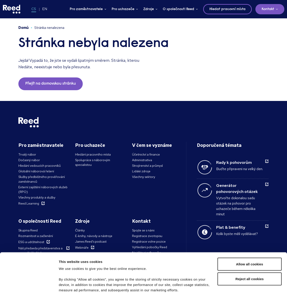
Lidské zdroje (141, 171)
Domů (23, 27)
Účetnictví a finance (146, 154)
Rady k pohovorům (234, 162)
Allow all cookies (249, 234)
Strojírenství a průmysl (147, 166)
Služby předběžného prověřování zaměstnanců (41, 179)
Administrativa (142, 160)
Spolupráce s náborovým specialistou (92, 162)
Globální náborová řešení (36, 171)
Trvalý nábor (27, 154)
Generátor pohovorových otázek (237, 188)
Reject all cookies (249, 249)
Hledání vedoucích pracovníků (39, 166)
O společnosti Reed (178, 9)
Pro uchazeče (123, 9)
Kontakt (268, 9)
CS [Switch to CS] (33, 8)
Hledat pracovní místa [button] (227, 9)
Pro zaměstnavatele (86, 9)
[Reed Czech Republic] (12, 9)
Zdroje (148, 9)
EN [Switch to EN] (44, 8)
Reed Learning (28, 203)
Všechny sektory (143, 177)
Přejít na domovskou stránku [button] (50, 84)
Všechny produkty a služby (36, 197)
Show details (69, 288)
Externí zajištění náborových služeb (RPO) (42, 189)
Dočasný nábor (29, 160)
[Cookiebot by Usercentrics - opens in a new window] (29, 288)
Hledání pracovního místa (93, 154)
